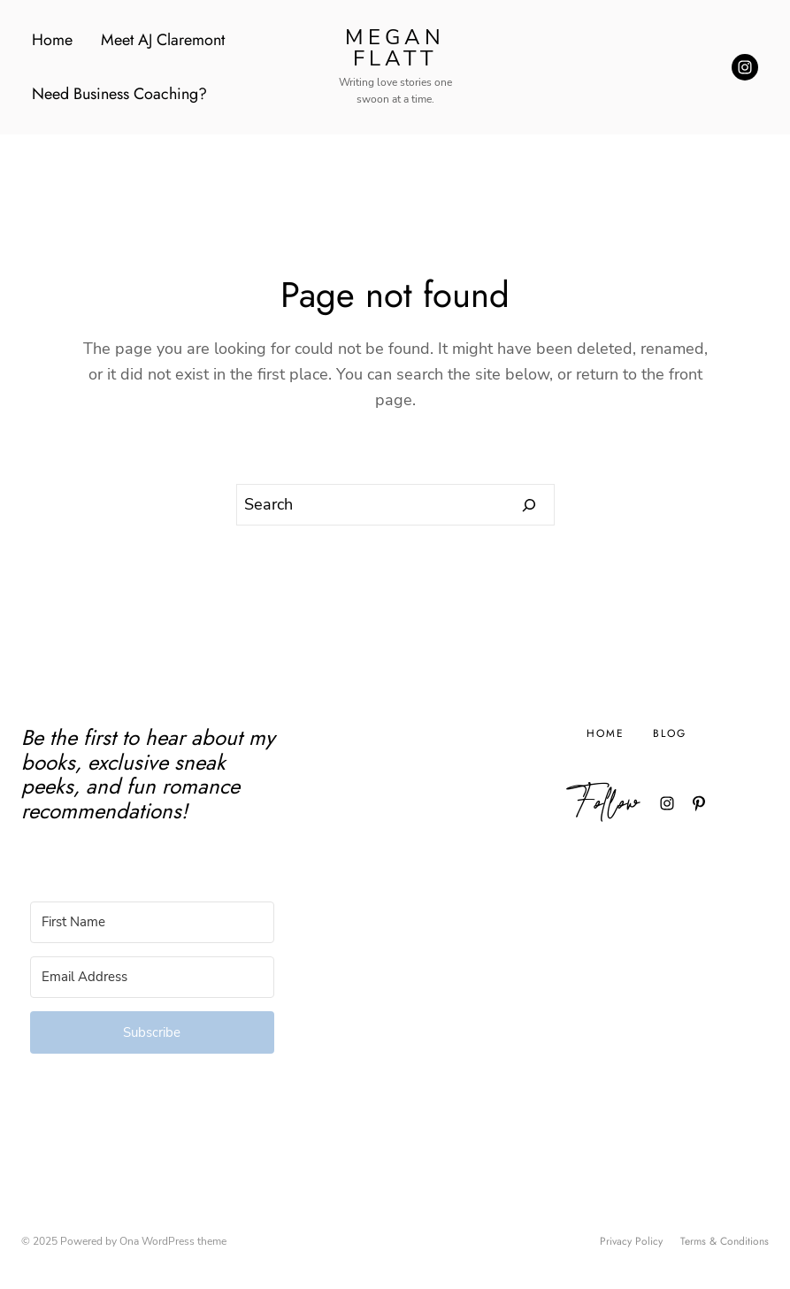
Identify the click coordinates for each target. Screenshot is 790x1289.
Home (52, 39)
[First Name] (152, 922)
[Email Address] (152, 977)
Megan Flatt (395, 48)
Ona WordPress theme (172, 1241)
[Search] (529, 505)
